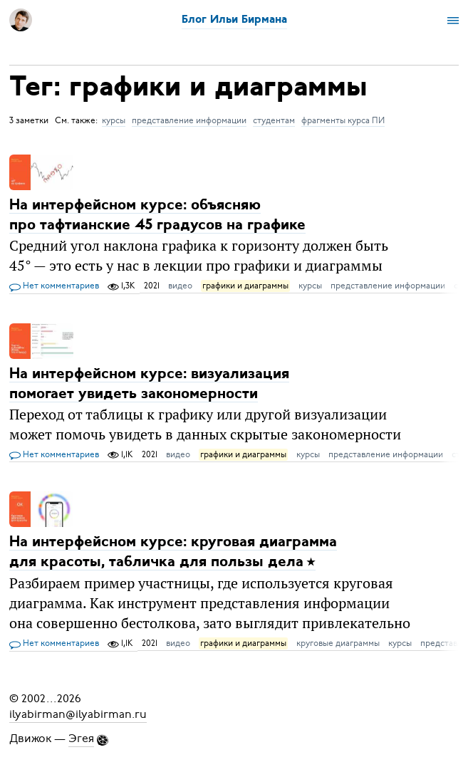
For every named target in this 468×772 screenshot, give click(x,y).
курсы (113, 120)
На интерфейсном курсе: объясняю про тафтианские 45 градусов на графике (157, 215)
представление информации (189, 120)
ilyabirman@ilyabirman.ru (78, 714)
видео (180, 285)
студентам (274, 120)
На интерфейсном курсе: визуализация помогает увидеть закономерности (149, 384)
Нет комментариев (54, 286)
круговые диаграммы (338, 643)
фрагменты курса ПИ (343, 120)
